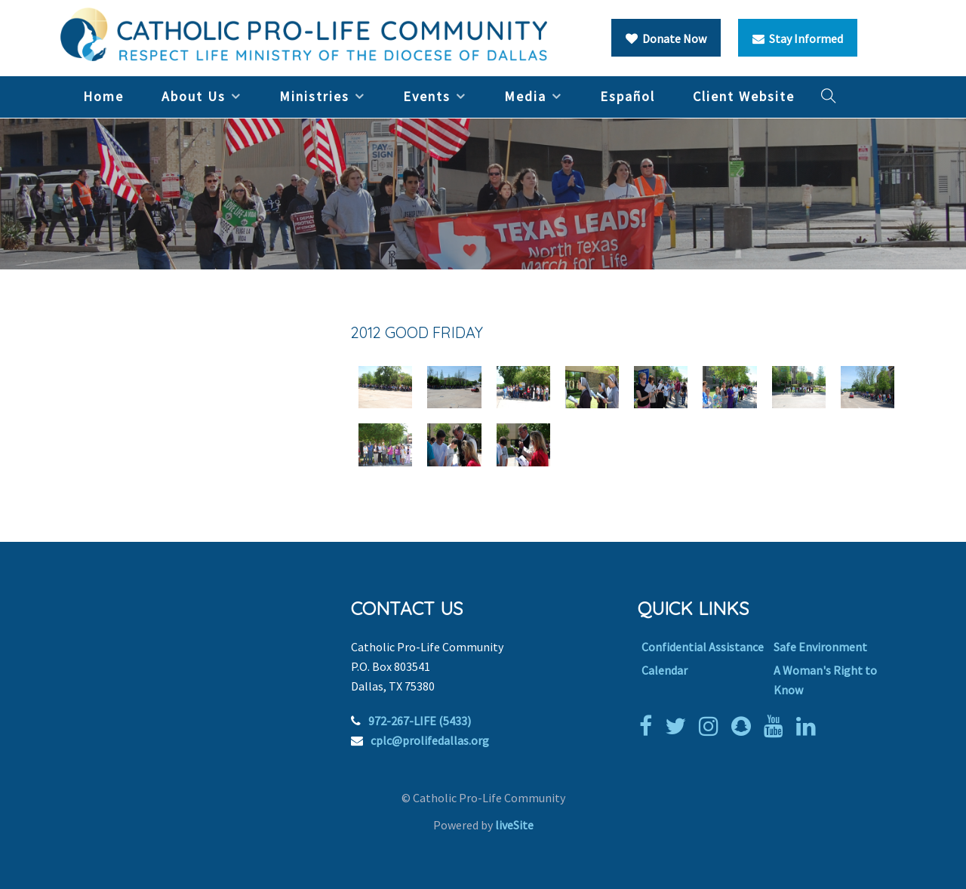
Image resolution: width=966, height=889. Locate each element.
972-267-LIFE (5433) (419, 720)
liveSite (514, 824)
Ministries (314, 96)
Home (103, 96)
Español (627, 96)
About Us (194, 96)
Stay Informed (797, 38)
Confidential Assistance (702, 646)
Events (427, 96)
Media (525, 96)
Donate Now (666, 38)
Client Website (744, 96)
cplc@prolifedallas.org (430, 740)
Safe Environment (820, 646)
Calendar (664, 670)
